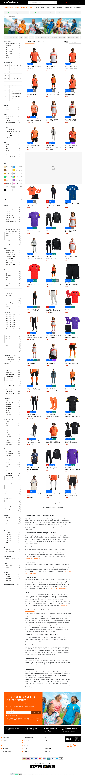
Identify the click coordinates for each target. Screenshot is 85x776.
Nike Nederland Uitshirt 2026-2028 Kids (71, 231)
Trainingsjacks (62, 37)
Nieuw (6, 37)
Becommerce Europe (12, 774)
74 (11, 72)
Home (5, 16)
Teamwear (47, 751)
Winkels (25, 748)
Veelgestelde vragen (7, 751)
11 (20, 68)
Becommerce (16, 774)
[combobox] (42, 2)
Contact (26, 745)
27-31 (20, 86)
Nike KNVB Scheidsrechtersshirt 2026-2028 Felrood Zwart (34, 283)
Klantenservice (6, 737)
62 (5, 72)
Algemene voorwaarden (55, 774)
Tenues (37, 37)
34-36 (11, 93)
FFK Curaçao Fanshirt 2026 (72, 204)
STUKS (11, 65)
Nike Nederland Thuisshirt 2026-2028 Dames (72, 146)
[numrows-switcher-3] (65, 42)
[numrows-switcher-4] (67, 42)
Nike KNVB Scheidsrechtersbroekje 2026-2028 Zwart (71, 283)
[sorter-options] (75, 42)
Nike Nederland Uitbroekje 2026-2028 (53, 494)
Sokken (31, 37)
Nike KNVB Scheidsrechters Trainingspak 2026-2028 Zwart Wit (53, 231)
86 (17, 72)
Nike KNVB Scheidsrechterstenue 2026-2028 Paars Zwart (71, 336)
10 (17, 68)
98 (5, 75)
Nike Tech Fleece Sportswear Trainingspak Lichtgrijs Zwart (53, 146)
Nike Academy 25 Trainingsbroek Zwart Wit (34, 415)
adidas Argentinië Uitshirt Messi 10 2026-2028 (34, 468)
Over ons (26, 743)
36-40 (5, 96)
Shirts (21, 37)
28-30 (5, 90)
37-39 (11, 96)
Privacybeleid (11, 715)
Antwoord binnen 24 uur (31, 729)
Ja (49, 510)
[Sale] (30, 7)
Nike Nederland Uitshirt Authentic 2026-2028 (71, 120)
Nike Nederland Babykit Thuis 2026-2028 (33, 204)
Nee (58, 510)
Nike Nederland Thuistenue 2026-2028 (71, 389)
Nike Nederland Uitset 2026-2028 (71, 257)
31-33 (17, 90)
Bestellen (5, 740)
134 (5, 78)
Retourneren (5, 748)
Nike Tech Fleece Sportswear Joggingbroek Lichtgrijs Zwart (53, 310)
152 (14, 78)
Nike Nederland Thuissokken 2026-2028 (52, 415)
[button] (80, 2)
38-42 (17, 96)
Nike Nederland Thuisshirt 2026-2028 (34, 67)
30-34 (8, 90)
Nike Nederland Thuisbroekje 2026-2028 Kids (71, 362)
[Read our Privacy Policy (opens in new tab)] (16, 715)
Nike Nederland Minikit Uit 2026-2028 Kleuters (53, 336)
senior (8, 65)
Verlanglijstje (70, 3)
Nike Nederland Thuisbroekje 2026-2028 (33, 389)
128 (20, 75)
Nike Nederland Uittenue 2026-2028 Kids (34, 362)
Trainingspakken (13, 37)
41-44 (14, 99)
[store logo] (13, 2)
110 (11, 75)
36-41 (8, 96)
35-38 (17, 93)
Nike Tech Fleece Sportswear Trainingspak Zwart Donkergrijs (53, 204)
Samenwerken (48, 745)
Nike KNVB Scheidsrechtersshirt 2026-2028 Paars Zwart (34, 231)
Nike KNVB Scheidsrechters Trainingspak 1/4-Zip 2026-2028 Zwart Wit (52, 257)
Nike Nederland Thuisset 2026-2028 (34, 146)
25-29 (14, 86)
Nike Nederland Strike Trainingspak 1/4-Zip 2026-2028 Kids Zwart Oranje (33, 310)
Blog (46, 740)
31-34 (20, 90)
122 (17, 75)
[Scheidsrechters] (68, 7)
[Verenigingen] (77, 7)
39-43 (8, 99)
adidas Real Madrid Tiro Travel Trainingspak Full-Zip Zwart (34, 441)
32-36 (8, 93)
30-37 (14, 90)
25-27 (11, 86)
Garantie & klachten (28, 737)
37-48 (14, 96)
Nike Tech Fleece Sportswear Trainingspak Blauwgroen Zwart (53, 389)
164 (20, 78)
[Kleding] (17, 7)
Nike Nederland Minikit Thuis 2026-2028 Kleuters (53, 93)
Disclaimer (41, 774)
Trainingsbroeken (45, 37)
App (46, 737)
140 (8, 78)
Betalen (4, 743)
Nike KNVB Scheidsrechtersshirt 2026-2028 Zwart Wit (72, 415)
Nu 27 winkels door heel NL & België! (68, 731)
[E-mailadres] (18, 712)
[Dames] (53, 7)
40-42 (11, 99)
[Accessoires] (24, 7)
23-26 (5, 86)
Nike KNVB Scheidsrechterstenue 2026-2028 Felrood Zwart (72, 310)
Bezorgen (5, 745)
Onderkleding (71, 37)
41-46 (20, 99)
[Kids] (48, 7)
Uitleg (14, 355)
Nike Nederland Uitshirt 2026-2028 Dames (52, 362)
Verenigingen (48, 748)
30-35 (11, 90)
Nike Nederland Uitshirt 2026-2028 (52, 67)
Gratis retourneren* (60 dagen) (43, 13)
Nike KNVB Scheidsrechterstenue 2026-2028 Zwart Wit (71, 442)
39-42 (5, 99)
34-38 (14, 93)
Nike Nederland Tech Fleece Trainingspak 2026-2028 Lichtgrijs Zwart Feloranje (34, 257)
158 (17, 78)
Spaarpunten (27, 740)
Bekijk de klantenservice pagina (14, 729)
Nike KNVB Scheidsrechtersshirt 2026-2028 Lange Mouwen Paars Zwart (72, 468)
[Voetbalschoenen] (8, 7)
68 (8, 72)
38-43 (20, 96)
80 (14, 72)
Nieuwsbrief (48, 743)
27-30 (17, 86)
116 (14, 75)
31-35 (5, 93)
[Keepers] (59, 7)
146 (11, 78)
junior (5, 65)
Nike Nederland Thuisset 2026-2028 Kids (34, 93)
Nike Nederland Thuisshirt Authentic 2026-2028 (72, 67)
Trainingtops (54, 37)
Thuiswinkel (20, 774)
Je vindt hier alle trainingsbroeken (58, 588)
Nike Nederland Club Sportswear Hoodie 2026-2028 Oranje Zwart (53, 442)
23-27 (8, 86)
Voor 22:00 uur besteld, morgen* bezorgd (69, 13)
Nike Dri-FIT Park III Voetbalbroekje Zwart (71, 494)
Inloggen (66, 3)
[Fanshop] (36, 7)
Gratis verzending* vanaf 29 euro (17, 13)
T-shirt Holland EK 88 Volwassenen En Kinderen (34, 119)
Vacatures (26, 751)
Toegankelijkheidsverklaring (68, 774)
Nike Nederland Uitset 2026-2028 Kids (52, 120)
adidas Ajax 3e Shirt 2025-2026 (34, 494)
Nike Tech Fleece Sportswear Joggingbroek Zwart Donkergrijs (34, 336)
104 (8, 75)
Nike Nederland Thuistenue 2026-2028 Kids (53, 283)
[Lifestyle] (43, 7)
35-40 (20, 93)
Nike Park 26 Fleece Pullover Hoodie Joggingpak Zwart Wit (52, 468)
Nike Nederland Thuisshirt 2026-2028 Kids (72, 93)
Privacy (46, 774)
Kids (77, 37)
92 (20, 72)
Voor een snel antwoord (47, 731)
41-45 (17, 99)
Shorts (26, 37)
